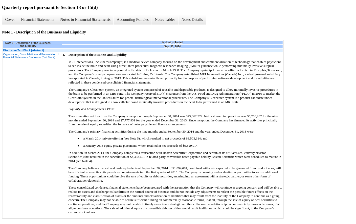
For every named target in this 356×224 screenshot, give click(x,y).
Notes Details (192, 19)
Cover (10, 19)
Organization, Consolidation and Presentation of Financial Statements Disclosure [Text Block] (31, 56)
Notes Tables (165, 19)
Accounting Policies (133, 19)
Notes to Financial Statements (85, 19)
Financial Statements (37, 19)
